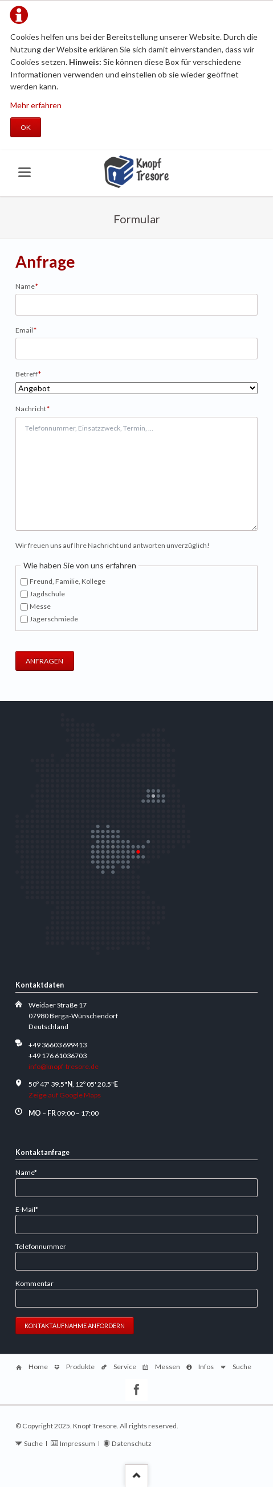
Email (30, 329)
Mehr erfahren (36, 105)
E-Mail (30, 1209)
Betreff (30, 373)
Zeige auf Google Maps (64, 1095)
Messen (167, 1366)
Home (38, 1366)
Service (124, 1366)
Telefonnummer (40, 1246)
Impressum (77, 1443)
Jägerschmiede (54, 619)
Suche (242, 1366)
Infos (206, 1366)
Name (30, 285)
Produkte (80, 1366)
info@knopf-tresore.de (63, 1066)
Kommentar (34, 1283)
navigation (24, 172)
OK (26, 127)
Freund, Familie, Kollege (67, 581)
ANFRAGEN (44, 661)
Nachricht (32, 408)
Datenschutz (132, 1443)
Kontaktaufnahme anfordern (75, 1325)
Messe (40, 606)
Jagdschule (47, 593)
